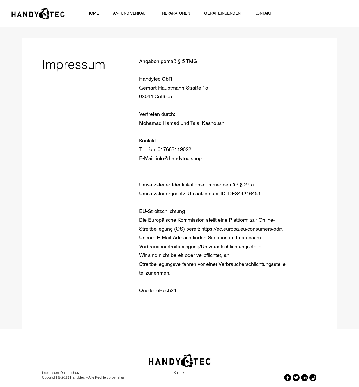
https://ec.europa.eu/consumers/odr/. (242, 229)
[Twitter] (296, 377)
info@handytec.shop (179, 158)
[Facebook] (287, 377)
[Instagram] (312, 377)
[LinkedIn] (304, 377)
